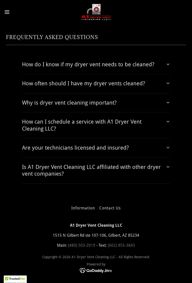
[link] (96, 12)
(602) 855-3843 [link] (121, 245)
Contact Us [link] (110, 208)
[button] (16, 12)
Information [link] (83, 208)
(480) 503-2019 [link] (81, 245)
